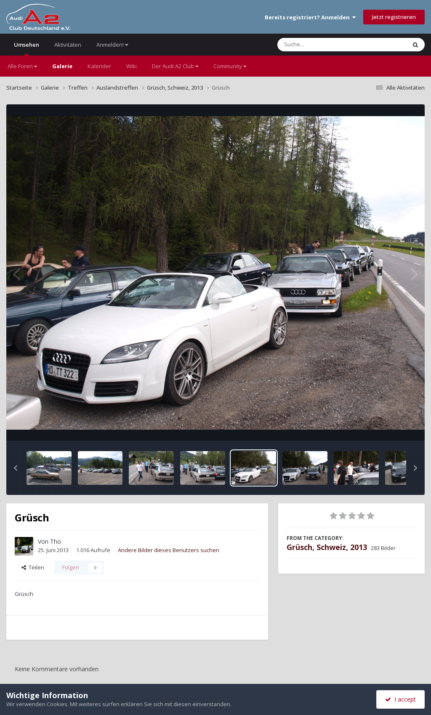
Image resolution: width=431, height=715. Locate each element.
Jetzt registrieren (394, 17)
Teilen (32, 567)
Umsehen (26, 48)
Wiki (131, 66)
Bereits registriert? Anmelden (310, 17)
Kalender (99, 66)
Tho (55, 541)
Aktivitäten (67, 44)
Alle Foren (22, 66)
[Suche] (324, 44)
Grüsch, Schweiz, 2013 (327, 547)
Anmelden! (112, 44)
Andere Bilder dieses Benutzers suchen (168, 550)
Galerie (62, 66)
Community (229, 66)
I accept (400, 699)
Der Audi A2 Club (175, 66)
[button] (15, 468)
